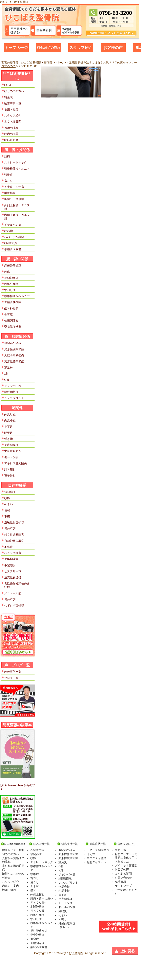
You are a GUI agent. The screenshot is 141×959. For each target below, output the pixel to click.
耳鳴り (62, 919)
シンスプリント (14, 398)
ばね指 (8, 231)
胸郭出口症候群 (14, 199)
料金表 (8, 97)
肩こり (8, 180)
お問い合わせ (123, 877)
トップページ (16, 48)
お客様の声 (113, 48)
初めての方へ (10, 854)
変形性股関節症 (14, 349)
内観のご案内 (10, 885)
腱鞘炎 (62, 911)
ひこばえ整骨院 (73, 953)
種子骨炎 (10, 475)
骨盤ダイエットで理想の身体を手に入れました (126, 857)
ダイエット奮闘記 (126, 865)
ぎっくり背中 (38, 902)
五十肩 (34, 886)
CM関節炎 (10, 243)
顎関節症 (10, 491)
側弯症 (8, 314)
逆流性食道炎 (12, 577)
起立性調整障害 (14, 534)
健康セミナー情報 (13, 850)
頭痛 (7, 156)
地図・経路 (11, 109)
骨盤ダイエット (96, 862)
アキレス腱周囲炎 (15, 463)
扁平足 (8, 426)
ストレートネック (15, 162)
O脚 (6, 379)
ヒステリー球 (12, 571)
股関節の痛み (12, 343)
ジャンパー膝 (12, 385)
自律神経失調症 (14, 540)
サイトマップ (123, 885)
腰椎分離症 (11, 284)
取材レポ (120, 850)
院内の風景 (11, 133)
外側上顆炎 (37, 894)
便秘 (7, 510)
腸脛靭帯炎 (11, 392)
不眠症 (8, 546)
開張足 (8, 432)
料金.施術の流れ (48, 47)
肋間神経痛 (11, 277)
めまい (8, 504)
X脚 (60, 870)
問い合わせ (11, 140)
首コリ (34, 878)
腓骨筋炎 (10, 469)
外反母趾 (10, 414)
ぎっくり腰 (37, 910)
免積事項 (120, 881)
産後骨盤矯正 (12, 265)
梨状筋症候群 (12, 326)
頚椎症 (8, 174)
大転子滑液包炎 (14, 355)
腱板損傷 (10, 193)
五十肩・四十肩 (14, 186)
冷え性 (91, 854)
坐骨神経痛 (11, 308)
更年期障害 (11, 559)
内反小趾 (10, 420)
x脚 (6, 373)
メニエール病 (12, 593)
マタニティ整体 (96, 858)
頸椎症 (34, 874)
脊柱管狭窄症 (12, 302)
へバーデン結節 (14, 237)
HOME (8, 85)
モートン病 (11, 457)
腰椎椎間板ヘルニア (17, 296)
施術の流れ (11, 127)
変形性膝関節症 (14, 361)
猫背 (33, 890)
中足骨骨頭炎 (12, 451)
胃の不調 (10, 528)
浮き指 (8, 438)
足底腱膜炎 (11, 445)
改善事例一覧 (12, 103)
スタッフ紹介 (80, 48)
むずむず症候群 (14, 605)
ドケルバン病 (12, 224)
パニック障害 (12, 553)
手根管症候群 (12, 249)
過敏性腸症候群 (14, 522)
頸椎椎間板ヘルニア (17, 168)
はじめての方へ (14, 91)
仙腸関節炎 (11, 320)
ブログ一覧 (11, 678)
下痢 (7, 516)
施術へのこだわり (13, 873)
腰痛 (7, 271)
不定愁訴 (10, 565)
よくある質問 (12, 121)
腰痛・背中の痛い (41, 898)
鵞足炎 (8, 367)
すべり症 (10, 290)
